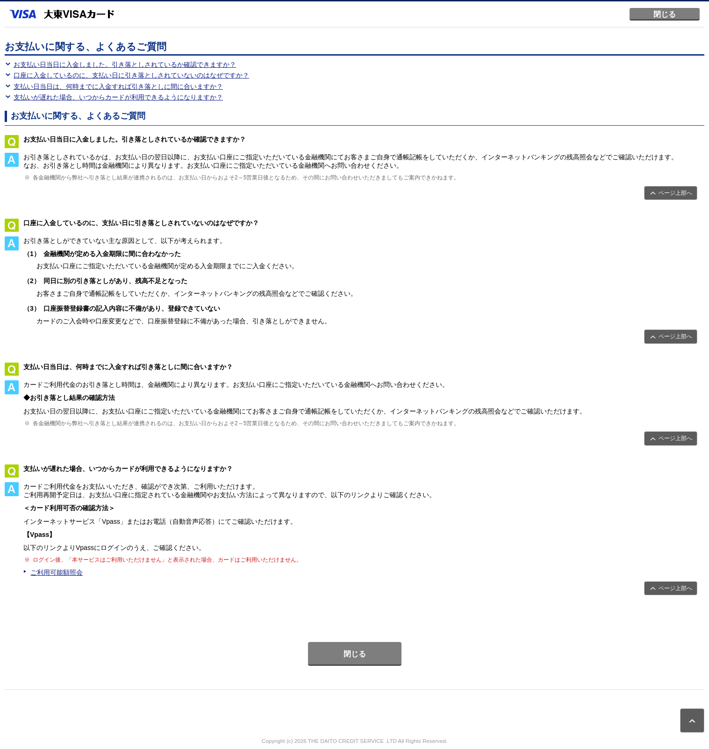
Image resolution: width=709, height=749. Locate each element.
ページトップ (692, 720)
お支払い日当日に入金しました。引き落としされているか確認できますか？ (125, 64)
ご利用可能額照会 (56, 572)
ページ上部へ (675, 193)
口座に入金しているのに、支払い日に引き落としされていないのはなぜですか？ (131, 75)
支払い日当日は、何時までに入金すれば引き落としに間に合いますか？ (118, 86)
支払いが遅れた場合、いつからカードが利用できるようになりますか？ (118, 97)
